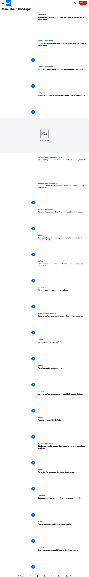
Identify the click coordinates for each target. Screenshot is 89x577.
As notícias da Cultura (47, 313)
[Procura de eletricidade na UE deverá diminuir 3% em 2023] (62, 78)
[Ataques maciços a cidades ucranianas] (62, 299)
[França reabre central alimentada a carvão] (62, 533)
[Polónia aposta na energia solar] (62, 377)
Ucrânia (41, 287)
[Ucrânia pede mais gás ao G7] (62, 351)
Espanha (41, 495)
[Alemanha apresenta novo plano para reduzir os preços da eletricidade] (62, 26)
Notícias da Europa (45, 40)
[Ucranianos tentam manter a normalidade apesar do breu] (62, 403)
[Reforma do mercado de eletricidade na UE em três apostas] (62, 221)
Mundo (40, 235)
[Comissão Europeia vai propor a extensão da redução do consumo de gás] (62, 247)
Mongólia (41, 93)
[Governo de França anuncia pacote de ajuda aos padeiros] (62, 325)
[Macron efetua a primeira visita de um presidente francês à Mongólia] (62, 104)
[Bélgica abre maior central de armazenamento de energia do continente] (62, 455)
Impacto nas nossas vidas (48, 183)
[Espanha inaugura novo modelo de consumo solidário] (62, 507)
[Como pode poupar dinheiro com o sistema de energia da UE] (62, 169)
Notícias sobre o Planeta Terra (50, 157)
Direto (82, 3)
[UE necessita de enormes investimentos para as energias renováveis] (62, 273)
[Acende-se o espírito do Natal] (62, 429)
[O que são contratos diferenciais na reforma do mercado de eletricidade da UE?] (62, 195)
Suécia (40, 261)
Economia (42, 14)
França (40, 339)
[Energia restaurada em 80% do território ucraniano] (62, 559)
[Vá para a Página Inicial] (8, 3)
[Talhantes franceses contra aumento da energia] (62, 481)
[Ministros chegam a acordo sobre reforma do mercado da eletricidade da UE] (62, 52)
